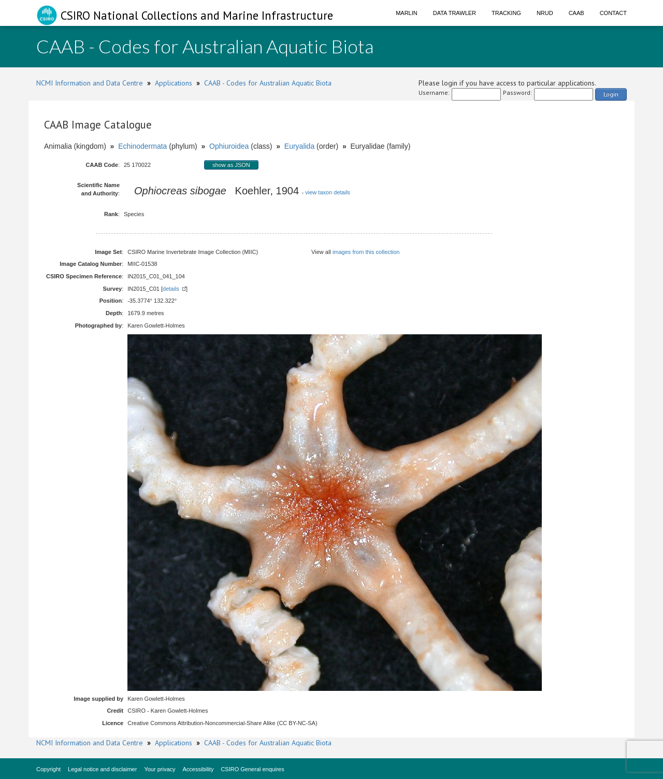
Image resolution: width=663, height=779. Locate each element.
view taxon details (327, 192)
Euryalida (299, 146)
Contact (613, 13)
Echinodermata (142, 146)
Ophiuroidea (229, 146)
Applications (173, 83)
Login (610, 94)
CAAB (576, 13)
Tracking (506, 13)
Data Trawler (454, 13)
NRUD (545, 13)
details (171, 289)
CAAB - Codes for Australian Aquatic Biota (268, 83)
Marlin (406, 13)
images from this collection (366, 252)
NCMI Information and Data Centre (89, 83)
